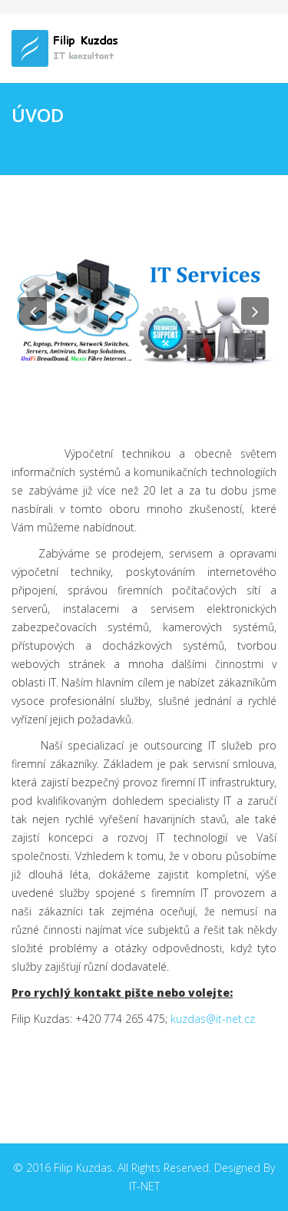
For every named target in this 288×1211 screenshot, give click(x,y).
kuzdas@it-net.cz (212, 1018)
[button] (33, 311)
